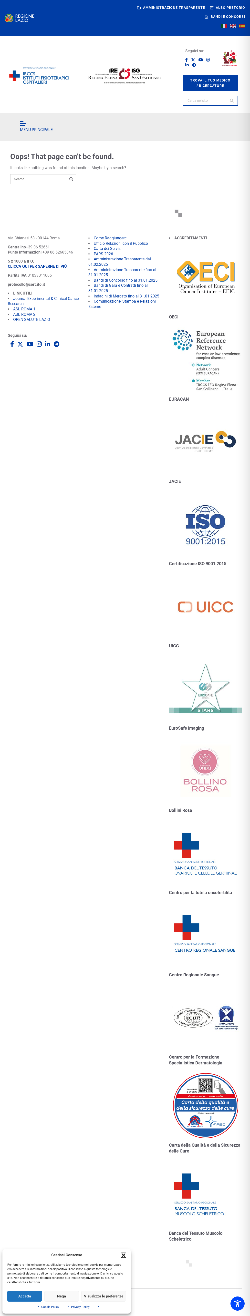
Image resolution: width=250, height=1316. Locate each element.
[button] (123, 1255)
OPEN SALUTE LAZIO (31, 319)
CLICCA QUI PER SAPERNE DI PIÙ (37, 266)
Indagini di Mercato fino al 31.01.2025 (126, 296)
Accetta (24, 1296)
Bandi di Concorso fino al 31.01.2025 (125, 280)
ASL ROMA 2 (24, 314)
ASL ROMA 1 (24, 309)
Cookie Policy (50, 1307)
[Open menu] (23, 123)
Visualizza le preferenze (103, 1296)
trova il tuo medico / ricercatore (210, 83)
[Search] (232, 101)
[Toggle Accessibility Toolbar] (237, 1303)
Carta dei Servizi (108, 248)
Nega (61, 1296)
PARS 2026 (103, 254)
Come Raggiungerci (110, 238)
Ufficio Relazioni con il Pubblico (121, 243)
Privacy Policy (80, 1307)
